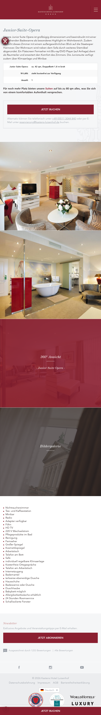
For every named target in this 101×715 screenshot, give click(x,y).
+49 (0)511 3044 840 (64, 118)
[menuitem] (49, 690)
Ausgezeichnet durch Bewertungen (30, 650)
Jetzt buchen (50, 109)
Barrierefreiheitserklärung (75, 682)
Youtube (82, 667)
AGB (55, 682)
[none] (50, 690)
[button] (6, 709)
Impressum (44, 682)
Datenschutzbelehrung (22, 682)
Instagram (50, 667)
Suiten (49, 88)
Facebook (19, 667)
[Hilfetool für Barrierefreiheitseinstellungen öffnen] (5, 40)
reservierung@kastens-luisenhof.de (39, 122)
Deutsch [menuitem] (49, 690)
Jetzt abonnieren (50, 637)
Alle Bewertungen (64, 650)
